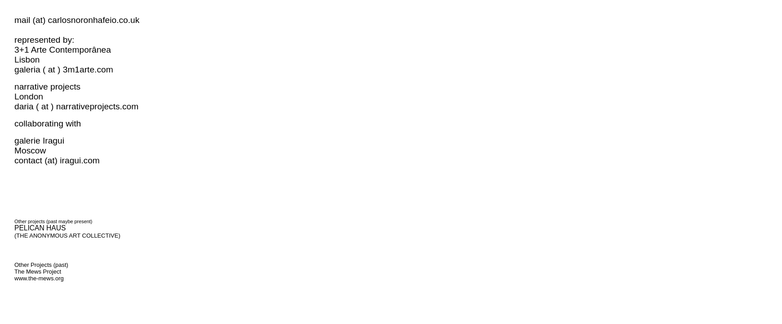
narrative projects (47, 86)
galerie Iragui (41, 140)
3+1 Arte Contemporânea (66, 49)
